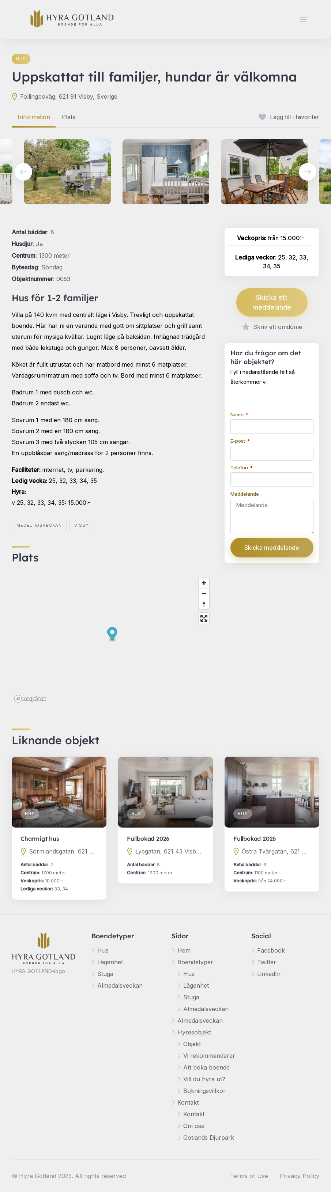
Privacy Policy (299, 1176)
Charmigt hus (39, 838)
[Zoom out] (204, 593)
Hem (184, 950)
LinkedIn (269, 973)
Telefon (239, 467)
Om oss (193, 1125)
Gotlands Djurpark (208, 1137)
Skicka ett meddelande (271, 302)
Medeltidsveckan (39, 525)
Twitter (266, 962)
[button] (112, 634)
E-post (238, 441)
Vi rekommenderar (209, 1055)
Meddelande (244, 494)
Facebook (271, 950)
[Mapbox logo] (30, 699)
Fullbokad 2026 (148, 838)
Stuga (105, 973)
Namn (237, 414)
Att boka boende (206, 1067)
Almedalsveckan (120, 985)
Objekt (192, 1044)
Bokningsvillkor (204, 1090)
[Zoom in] (204, 583)
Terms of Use (249, 1176)
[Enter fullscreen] (204, 618)
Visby (81, 525)
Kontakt (188, 1102)
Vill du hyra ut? (204, 1079)
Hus (21, 58)
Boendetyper (195, 962)
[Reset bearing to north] (204, 604)
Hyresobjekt (194, 1032)
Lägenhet (110, 962)
